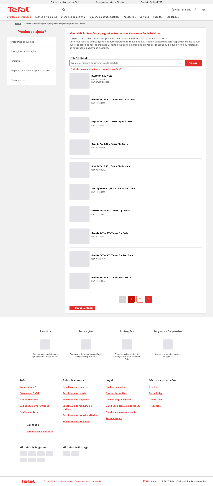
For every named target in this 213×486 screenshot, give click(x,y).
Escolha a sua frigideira (76, 399)
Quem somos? (28, 387)
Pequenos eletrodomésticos (104, 17)
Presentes (155, 406)
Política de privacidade (118, 399)
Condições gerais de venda (121, 412)
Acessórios (130, 17)
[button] (181, 9)
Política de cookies (116, 387)
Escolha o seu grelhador (76, 421)
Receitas (158, 17)
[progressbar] (23, 453)
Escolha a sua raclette (75, 387)
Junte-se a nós (65, 481)
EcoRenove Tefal (29, 412)
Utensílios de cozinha (73, 17)
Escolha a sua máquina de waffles (77, 407)
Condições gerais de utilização (123, 406)
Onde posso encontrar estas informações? (95, 69)
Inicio (18, 23)
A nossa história (29, 399)
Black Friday (155, 393)
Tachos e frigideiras (46, 17)
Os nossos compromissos (34, 406)
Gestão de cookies (116, 393)
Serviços (144, 17)
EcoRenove (173, 17)
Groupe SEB (49, 481)
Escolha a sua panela (74, 393)
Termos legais (114, 418)
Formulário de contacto (39, 431)
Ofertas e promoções (19, 17)
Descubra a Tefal (29, 393)
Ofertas (153, 387)
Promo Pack (155, 399)
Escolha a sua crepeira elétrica (80, 415)
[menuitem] (19, 16)
